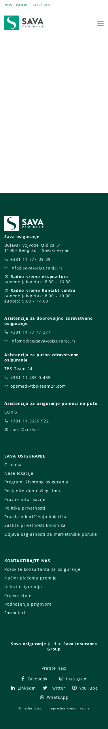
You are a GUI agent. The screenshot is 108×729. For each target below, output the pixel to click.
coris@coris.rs (25, 429)
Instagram (73, 679)
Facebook (34, 679)
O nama (12, 464)
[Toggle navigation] (100, 23)
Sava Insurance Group (72, 646)
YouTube (85, 688)
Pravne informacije (25, 499)
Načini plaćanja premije (30, 578)
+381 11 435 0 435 (30, 377)
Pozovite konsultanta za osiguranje (42, 569)
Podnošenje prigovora (28, 604)
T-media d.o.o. (31, 708)
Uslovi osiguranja (23, 586)
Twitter (53, 688)
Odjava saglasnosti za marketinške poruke (50, 534)
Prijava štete (17, 595)
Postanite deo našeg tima (32, 490)
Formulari (14, 612)
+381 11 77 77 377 (30, 332)
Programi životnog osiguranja (36, 482)
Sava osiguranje (28, 643)
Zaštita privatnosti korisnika (34, 525)
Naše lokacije (18, 473)
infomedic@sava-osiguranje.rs (43, 341)
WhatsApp (54, 697)
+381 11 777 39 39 (30, 259)
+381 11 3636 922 (29, 421)
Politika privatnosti (24, 508)
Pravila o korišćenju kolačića (35, 516)
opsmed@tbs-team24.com (38, 386)
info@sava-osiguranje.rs (36, 268)
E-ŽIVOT (44, 4)
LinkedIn (23, 688)
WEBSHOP (18, 4)
